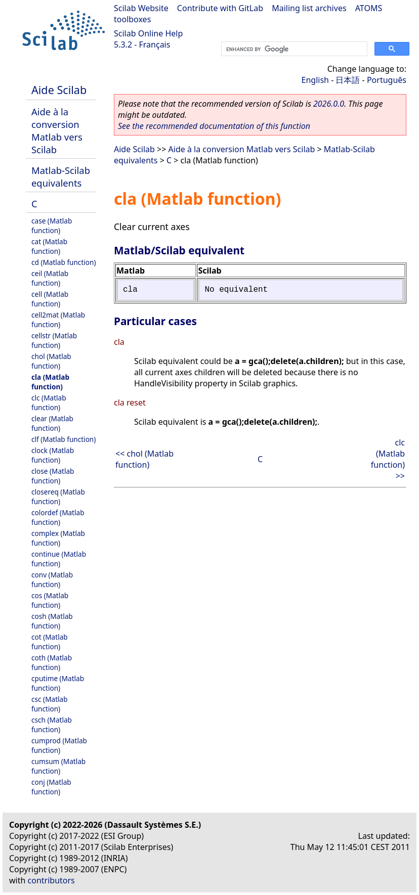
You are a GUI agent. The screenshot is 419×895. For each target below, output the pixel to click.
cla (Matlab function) (50, 381)
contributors (51, 880)
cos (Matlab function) (49, 600)
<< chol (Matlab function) (144, 459)
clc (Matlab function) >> (388, 459)
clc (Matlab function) (48, 402)
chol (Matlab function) (51, 361)
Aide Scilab (59, 89)
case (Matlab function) (51, 225)
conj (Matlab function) (51, 786)
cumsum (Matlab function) (58, 766)
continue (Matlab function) (58, 558)
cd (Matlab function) (63, 262)
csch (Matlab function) (51, 724)
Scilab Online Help (148, 33)
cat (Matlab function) (49, 246)
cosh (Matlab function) (52, 621)
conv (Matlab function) (52, 579)
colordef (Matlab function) (58, 517)
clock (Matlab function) (52, 455)
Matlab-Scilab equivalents (60, 176)
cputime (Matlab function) (57, 683)
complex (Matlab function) (58, 538)
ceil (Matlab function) (49, 278)
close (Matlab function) (52, 475)
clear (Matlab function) (52, 423)
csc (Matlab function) (49, 703)
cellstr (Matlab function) (54, 340)
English (315, 79)
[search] (293, 49)
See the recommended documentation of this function (214, 125)
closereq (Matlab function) (58, 496)
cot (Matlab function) (49, 641)
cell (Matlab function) (49, 298)
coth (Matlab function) (51, 662)
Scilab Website (141, 8)
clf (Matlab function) (63, 439)
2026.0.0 (328, 103)
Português (386, 79)
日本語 (348, 79)
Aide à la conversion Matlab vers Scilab (56, 130)
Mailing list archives (309, 8)
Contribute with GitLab (220, 8)
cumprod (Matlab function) (59, 745)
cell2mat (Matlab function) (58, 319)
